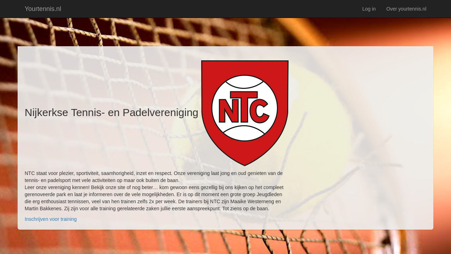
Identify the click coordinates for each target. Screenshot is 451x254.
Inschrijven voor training (51, 219)
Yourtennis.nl (43, 8)
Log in (369, 9)
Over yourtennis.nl (406, 9)
